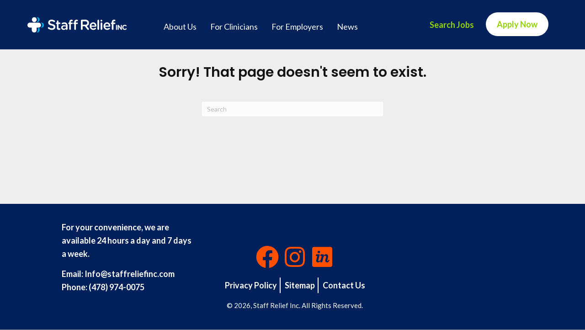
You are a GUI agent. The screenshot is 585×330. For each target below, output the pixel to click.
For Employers (297, 26)
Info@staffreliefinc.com (130, 274)
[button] (267, 257)
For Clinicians (234, 26)
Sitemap (300, 285)
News (347, 26)
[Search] (292, 109)
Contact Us (344, 285)
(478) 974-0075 (116, 287)
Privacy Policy (251, 285)
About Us (180, 26)
